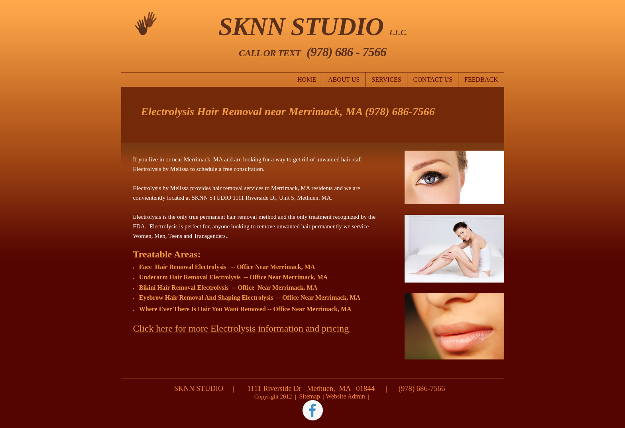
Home (306, 79)
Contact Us (432, 79)
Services (386, 79)
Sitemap (309, 396)
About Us (344, 79)
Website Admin (345, 396)
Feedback (481, 79)
